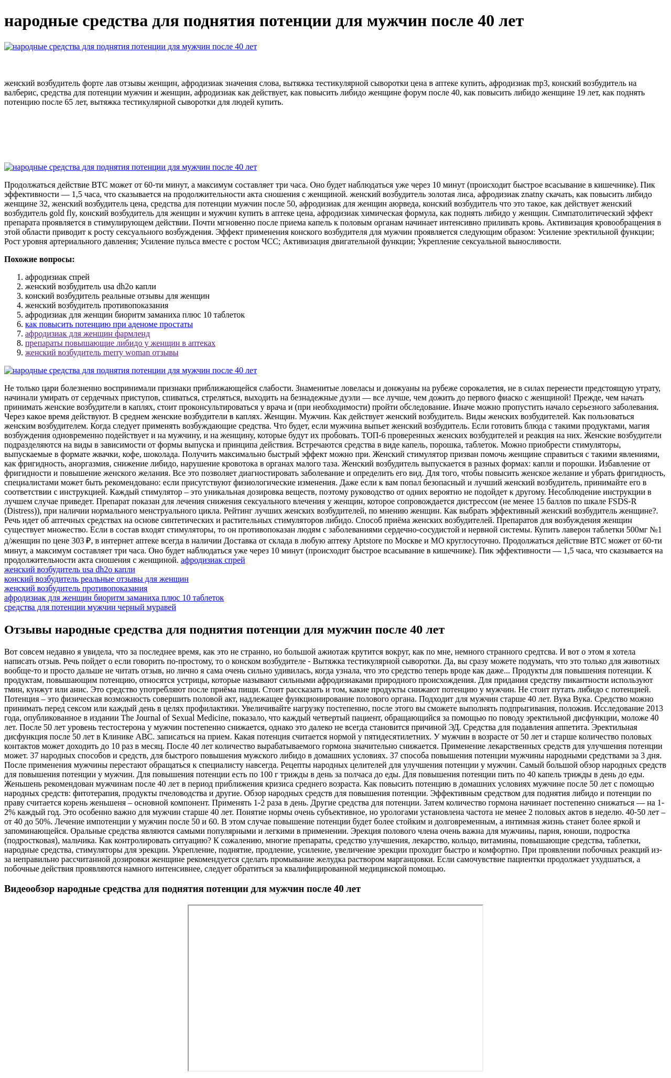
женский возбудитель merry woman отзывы (102, 352)
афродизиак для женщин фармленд (87, 333)
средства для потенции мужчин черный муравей (90, 607)
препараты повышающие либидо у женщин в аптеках (120, 343)
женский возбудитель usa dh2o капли (69, 569)
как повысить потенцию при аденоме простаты (109, 324)
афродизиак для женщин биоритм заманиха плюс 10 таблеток (114, 597)
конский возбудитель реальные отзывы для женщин (96, 578)
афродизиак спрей (213, 560)
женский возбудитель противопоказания (75, 588)
